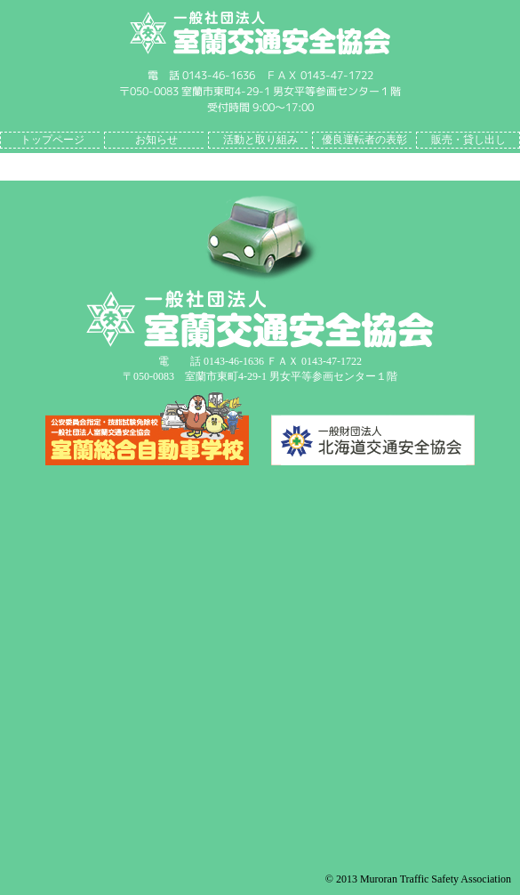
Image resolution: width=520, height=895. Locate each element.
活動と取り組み (260, 139)
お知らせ (156, 139)
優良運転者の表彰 (364, 139)
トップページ (52, 139)
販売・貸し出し (468, 139)
